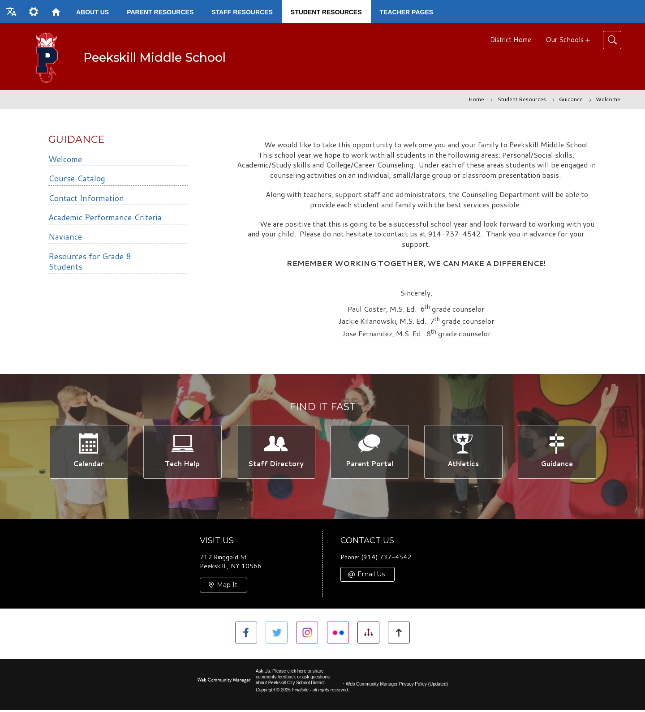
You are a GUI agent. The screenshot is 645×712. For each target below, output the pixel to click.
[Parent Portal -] (369, 453)
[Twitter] (273, 636)
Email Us (371, 577)
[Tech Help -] (182, 453)
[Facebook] (240, 636)
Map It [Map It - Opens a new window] (227, 588)
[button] (11, 11)
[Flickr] (338, 636)
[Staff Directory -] (275, 453)
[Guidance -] (556, 453)
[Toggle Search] (612, 40)
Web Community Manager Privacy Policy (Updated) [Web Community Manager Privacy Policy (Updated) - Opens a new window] (397, 686)
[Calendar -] (88, 453)
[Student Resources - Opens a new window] (326, 11)
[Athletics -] (463, 453)
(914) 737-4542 (386, 560)
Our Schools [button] (565, 39)
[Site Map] (371, 636)
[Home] (56, 11)
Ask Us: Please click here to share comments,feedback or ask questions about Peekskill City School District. (293, 679)
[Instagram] (306, 636)
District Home (510, 39)
